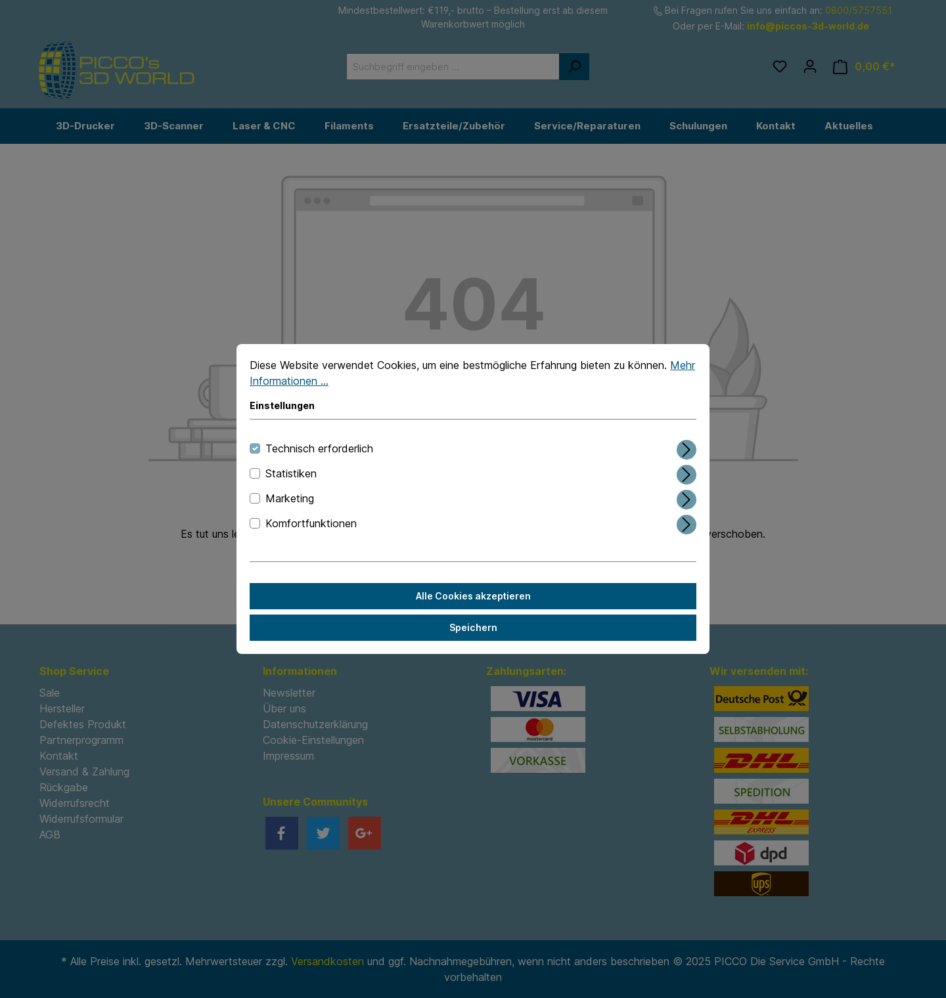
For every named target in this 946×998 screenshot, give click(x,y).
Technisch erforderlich (319, 448)
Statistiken (291, 473)
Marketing (289, 498)
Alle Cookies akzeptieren (473, 595)
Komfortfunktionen (311, 523)
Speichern (473, 627)
